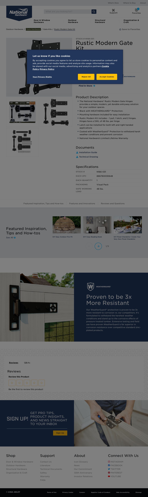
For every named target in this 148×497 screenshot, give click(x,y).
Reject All (86, 77)
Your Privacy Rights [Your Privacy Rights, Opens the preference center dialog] (42, 77)
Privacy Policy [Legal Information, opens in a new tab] (47, 69)
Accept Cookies (107, 77)
